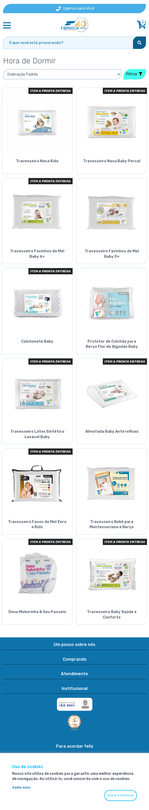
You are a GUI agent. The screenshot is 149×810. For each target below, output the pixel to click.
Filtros (134, 74)
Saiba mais (21, 787)
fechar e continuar (120, 795)
